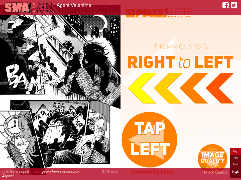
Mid (235, 158)
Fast (235, 164)
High (235, 151)
